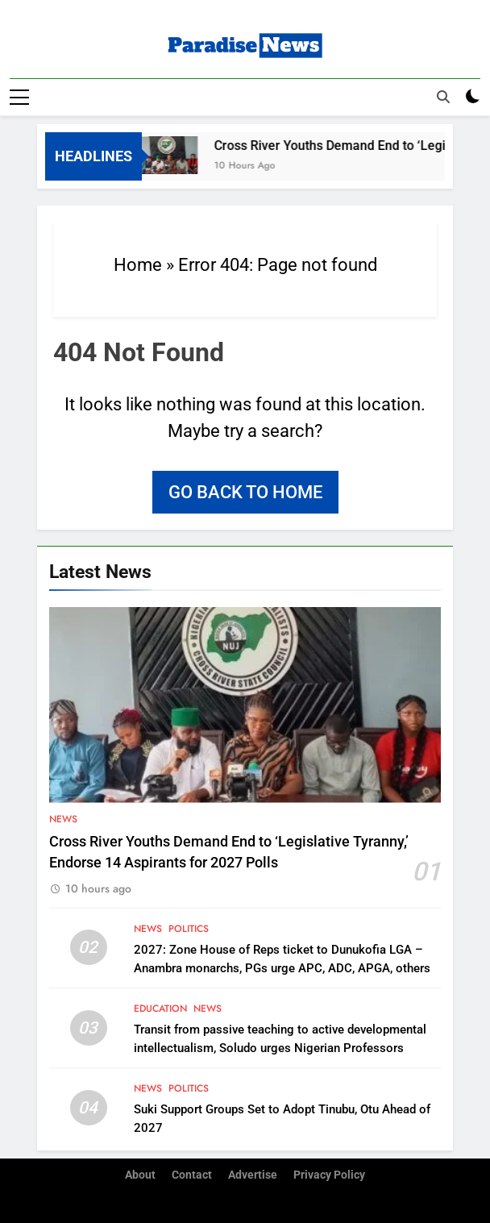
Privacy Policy (329, 1174)
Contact (192, 1174)
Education (160, 1007)
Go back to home (245, 491)
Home (138, 264)
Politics (188, 928)
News (63, 818)
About (140, 1174)
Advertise (252, 1174)
